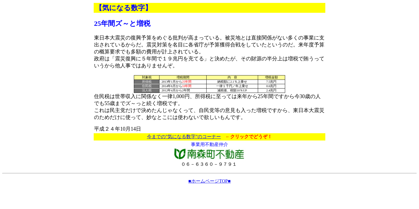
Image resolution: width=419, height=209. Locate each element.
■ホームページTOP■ (209, 181)
